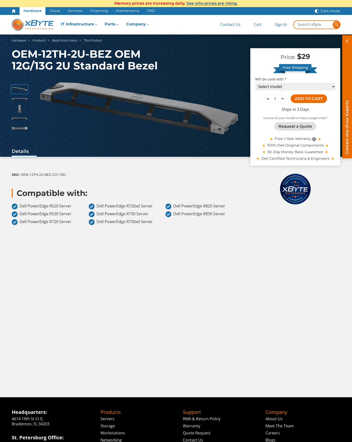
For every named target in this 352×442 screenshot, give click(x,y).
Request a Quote (295, 126)
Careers (272, 433)
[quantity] (275, 99)
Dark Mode (330, 11)
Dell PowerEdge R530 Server (41, 214)
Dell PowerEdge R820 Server (195, 206)
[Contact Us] (226, 24)
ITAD (151, 11)
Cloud (54, 11)
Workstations (112, 433)
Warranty (191, 426)
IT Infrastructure (77, 24)
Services (75, 11)
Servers (107, 418)
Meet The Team (279, 426)
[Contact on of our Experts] (347, 96)
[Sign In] (277, 24)
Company (136, 24)
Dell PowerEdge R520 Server (41, 206)
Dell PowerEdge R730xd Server (121, 222)
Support (192, 412)
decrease (268, 99)
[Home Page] (14, 11)
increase (282, 99)
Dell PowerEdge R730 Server (118, 214)
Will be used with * (270, 79)
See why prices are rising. (212, 3)
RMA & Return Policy (201, 418)
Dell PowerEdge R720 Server (41, 222)
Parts (110, 24)
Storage (107, 426)
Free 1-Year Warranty (293, 138)
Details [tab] (20, 151)
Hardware (32, 11)
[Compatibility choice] (295, 87)
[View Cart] (254, 24)
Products (110, 412)
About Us (274, 418)
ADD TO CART (309, 98)
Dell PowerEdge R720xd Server (121, 206)
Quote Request (196, 433)
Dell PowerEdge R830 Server (195, 214)
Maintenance (127, 11)
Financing (99, 11)
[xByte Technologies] (33, 25)
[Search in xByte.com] (313, 25)
